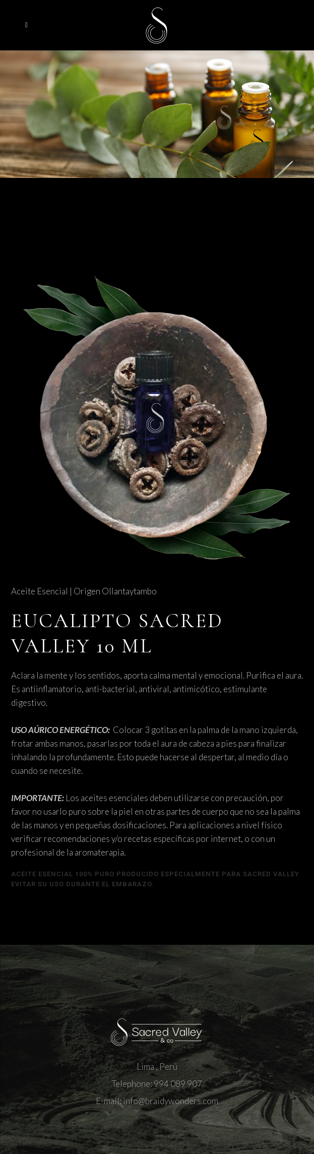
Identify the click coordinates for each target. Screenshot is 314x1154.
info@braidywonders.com (170, 1101)
